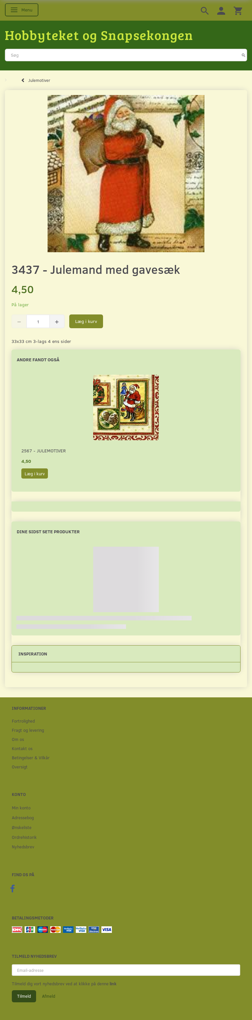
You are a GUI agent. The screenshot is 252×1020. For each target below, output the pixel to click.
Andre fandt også (38, 359)
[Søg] (243, 55)
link (112, 984)
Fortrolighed (23, 721)
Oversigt (20, 766)
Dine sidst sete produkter (48, 531)
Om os (18, 739)
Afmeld (48, 996)
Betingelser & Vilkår (31, 757)
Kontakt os (22, 748)
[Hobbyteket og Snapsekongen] (99, 35)
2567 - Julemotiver (43, 450)
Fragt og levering (28, 730)
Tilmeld (24, 996)
